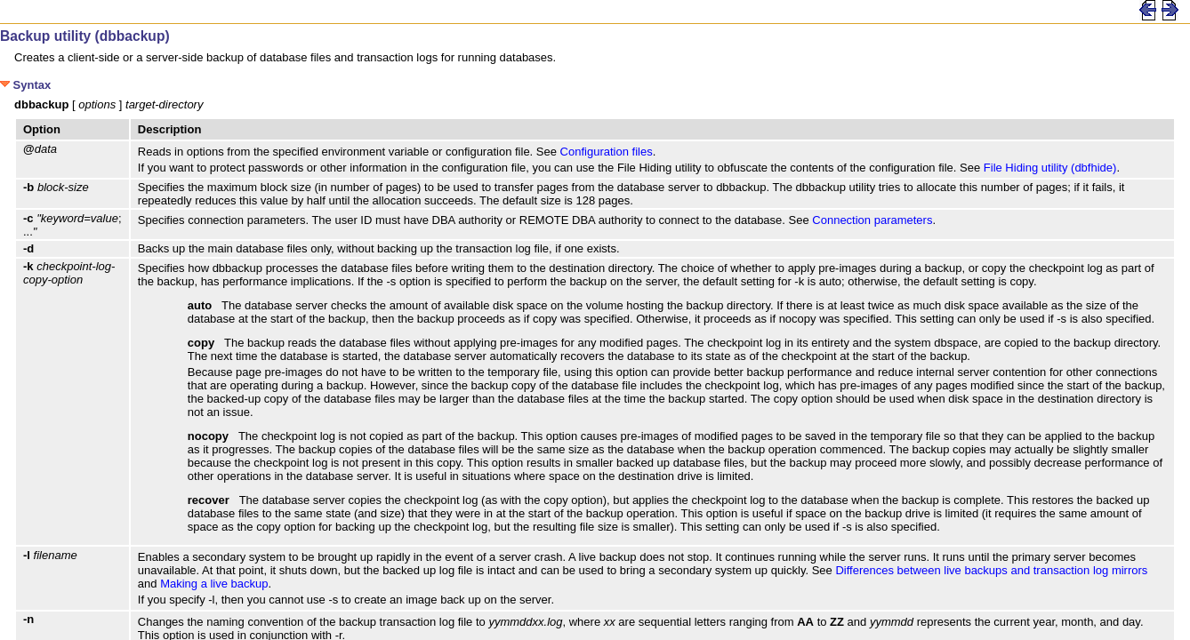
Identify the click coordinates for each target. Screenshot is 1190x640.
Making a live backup (214, 583)
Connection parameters (872, 220)
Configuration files (606, 151)
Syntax (25, 85)
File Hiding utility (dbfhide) (1050, 167)
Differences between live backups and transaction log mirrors (991, 570)
